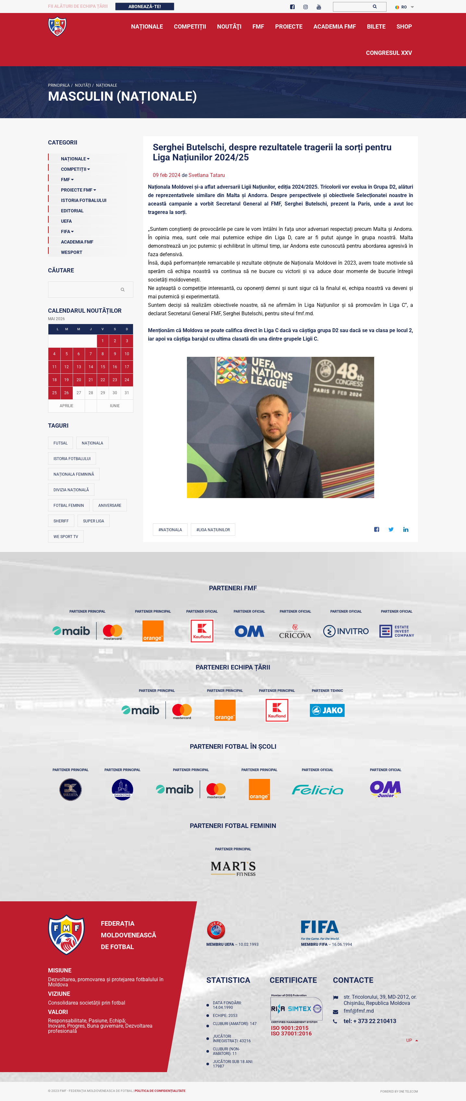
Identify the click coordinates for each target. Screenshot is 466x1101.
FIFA (61, 230)
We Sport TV (66, 536)
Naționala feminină (74, 474)
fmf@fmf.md (359, 1011)
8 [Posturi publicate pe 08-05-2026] (103, 354)
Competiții (69, 168)
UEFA (60, 220)
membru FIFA (314, 944)
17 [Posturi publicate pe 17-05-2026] (127, 367)
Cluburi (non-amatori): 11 (226, 1051)
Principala (59, 85)
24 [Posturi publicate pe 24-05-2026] (127, 380)
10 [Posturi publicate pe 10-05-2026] (127, 354)
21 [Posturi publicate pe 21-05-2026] (91, 380)
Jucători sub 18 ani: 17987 (233, 1064)
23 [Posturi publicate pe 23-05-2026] (115, 380)
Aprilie (66, 406)
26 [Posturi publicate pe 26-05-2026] (66, 393)
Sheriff (61, 521)
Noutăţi (82, 85)
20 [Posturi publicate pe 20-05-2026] (79, 380)
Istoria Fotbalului (77, 199)
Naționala (92, 443)
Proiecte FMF (72, 189)
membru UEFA (220, 944)
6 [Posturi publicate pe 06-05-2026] (79, 354)
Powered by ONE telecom (399, 1091)
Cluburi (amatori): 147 (235, 1026)
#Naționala (170, 530)
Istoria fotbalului (72, 459)
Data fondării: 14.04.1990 (227, 1005)
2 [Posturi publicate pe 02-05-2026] (115, 341)
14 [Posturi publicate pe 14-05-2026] (91, 367)
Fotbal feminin (69, 505)
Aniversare (109, 505)
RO (401, 7)
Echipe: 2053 (226, 1015)
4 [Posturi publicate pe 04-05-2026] (54, 354)
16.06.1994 (342, 944)
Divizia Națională (71, 490)
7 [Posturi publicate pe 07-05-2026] (91, 354)
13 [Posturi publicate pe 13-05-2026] (79, 367)
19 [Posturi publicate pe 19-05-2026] (66, 380)
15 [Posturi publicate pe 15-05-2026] (103, 367)
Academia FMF (70, 240)
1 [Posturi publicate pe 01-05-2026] (103, 341)
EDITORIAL (66, 209)
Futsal (60, 443)
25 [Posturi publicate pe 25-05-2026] (54, 393)
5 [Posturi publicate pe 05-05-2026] (67, 354)
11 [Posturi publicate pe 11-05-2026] (54, 367)
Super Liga (93, 521)
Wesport (65, 251)
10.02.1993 (249, 944)
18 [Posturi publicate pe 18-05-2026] (54, 380)
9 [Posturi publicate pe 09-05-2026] (115, 354)
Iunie (115, 406)
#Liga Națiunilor (213, 530)
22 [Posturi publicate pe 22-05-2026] (103, 380)
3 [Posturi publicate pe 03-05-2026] (127, 341)
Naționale (106, 85)
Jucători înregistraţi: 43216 (233, 1038)
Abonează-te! (145, 6)
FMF (61, 178)
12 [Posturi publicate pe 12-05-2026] (66, 367)
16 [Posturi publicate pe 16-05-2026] (115, 367)
